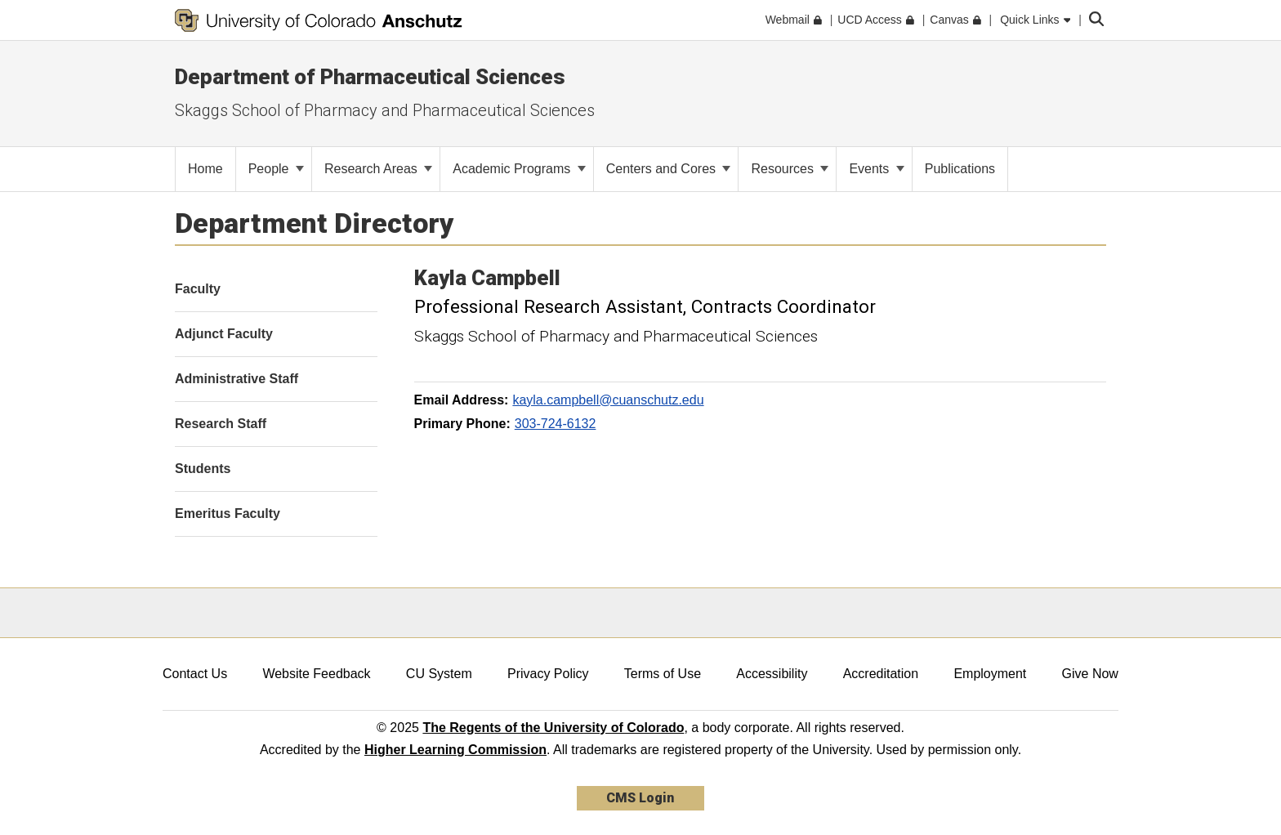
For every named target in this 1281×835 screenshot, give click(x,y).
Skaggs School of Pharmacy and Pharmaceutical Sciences (385, 110)
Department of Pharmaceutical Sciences (370, 77)
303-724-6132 (555, 424)
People (276, 169)
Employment (989, 674)
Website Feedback (316, 674)
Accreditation (881, 674)
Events (876, 169)
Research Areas (378, 169)
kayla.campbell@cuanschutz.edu (607, 400)
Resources (789, 169)
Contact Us (195, 674)
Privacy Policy (548, 674)
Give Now (1090, 674)
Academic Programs (519, 169)
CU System (439, 674)
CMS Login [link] (640, 798)
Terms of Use (662, 674)
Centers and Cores (668, 169)
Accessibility (771, 674)
